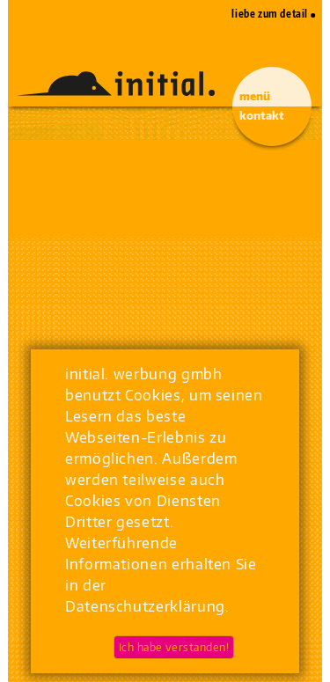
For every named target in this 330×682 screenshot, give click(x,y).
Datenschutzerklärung (145, 606)
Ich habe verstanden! (174, 647)
